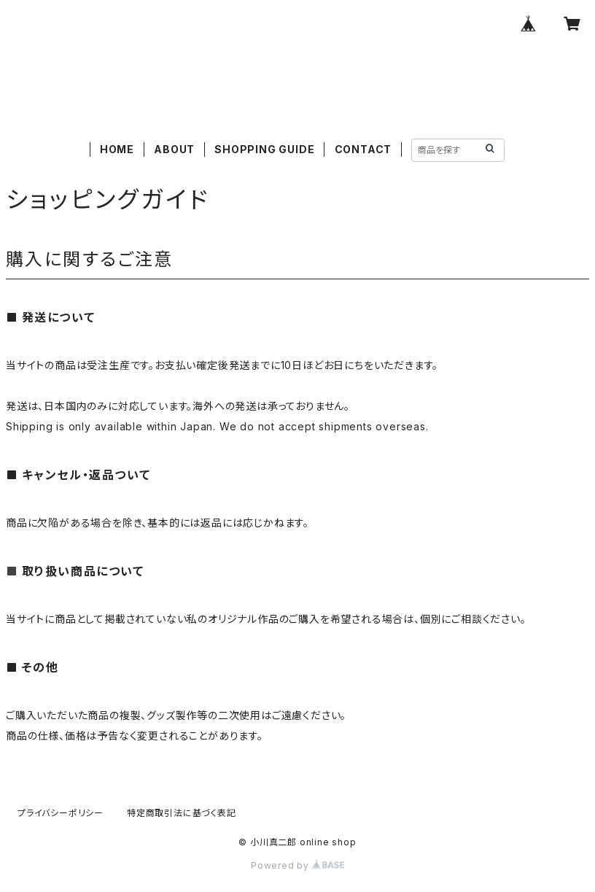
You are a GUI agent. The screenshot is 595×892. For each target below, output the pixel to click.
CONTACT (363, 149)
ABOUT (174, 149)
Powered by (297, 865)
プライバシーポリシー (61, 812)
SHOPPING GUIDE (264, 149)
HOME (117, 149)
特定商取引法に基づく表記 (181, 812)
